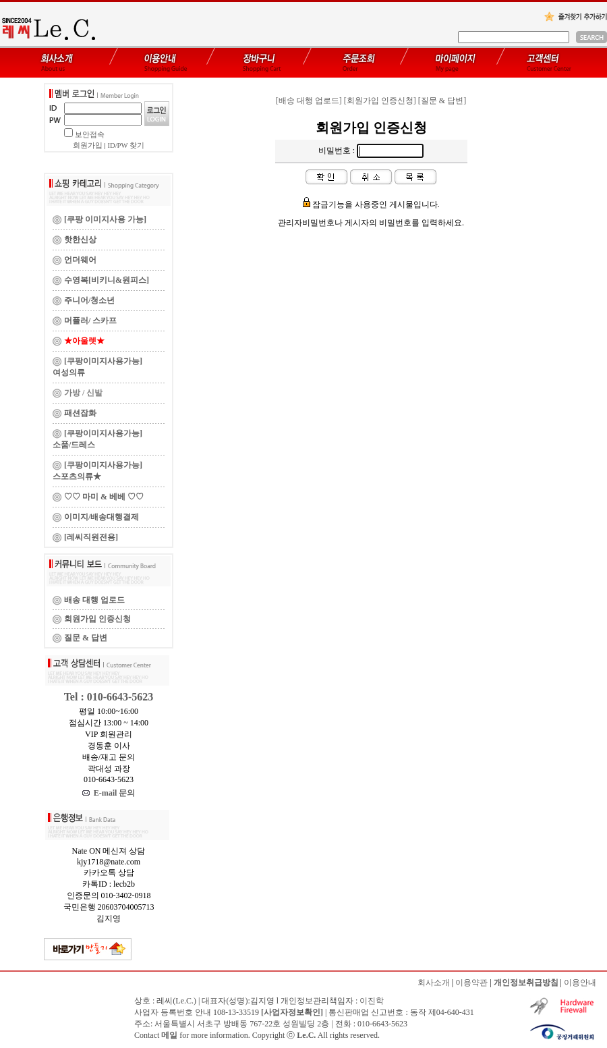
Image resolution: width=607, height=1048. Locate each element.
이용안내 (580, 982)
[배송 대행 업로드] (309, 100)
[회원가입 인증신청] (380, 100)
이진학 (371, 1000)
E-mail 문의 (109, 793)
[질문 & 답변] (442, 100)
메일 (169, 1035)
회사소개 (433, 982)
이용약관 (471, 982)
